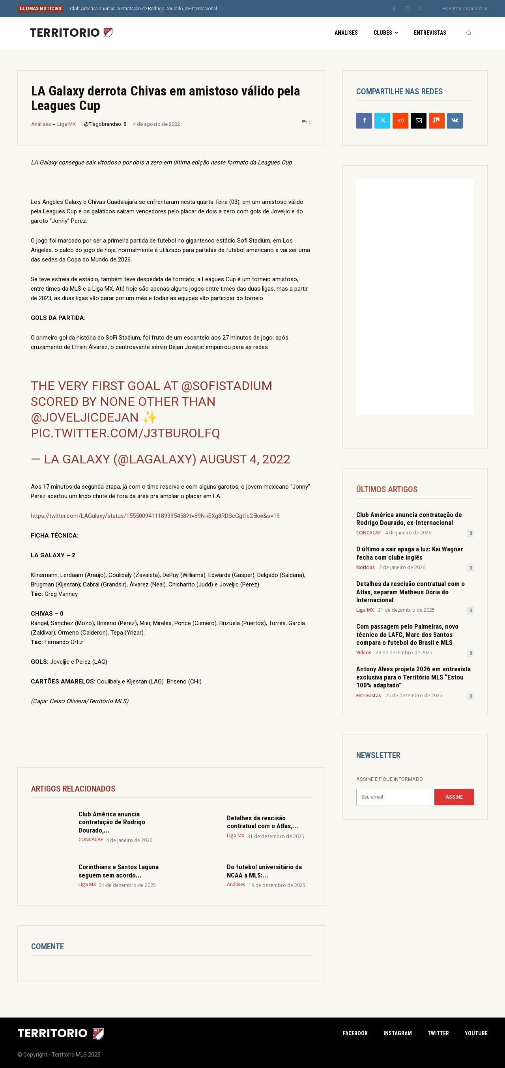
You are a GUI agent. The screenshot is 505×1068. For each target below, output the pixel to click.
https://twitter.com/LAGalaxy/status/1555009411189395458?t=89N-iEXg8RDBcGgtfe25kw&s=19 (155, 515)
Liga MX (66, 124)
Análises (41, 124)
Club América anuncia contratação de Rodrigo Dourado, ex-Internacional (143, 8)
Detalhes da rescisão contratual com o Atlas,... (262, 822)
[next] (279, 8)
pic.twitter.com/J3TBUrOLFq (125, 433)
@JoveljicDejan (85, 417)
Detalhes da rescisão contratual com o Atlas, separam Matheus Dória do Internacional (410, 592)
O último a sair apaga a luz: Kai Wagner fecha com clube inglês (409, 553)
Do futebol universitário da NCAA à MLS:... (264, 871)
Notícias (365, 568)
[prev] (266, 8)
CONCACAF (91, 839)
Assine (454, 797)
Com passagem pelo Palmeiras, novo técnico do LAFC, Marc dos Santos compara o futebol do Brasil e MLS (407, 635)
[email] (395, 797)
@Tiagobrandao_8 (105, 124)
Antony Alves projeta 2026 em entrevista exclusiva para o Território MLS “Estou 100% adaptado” (413, 677)
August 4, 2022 (245, 459)
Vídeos (363, 653)
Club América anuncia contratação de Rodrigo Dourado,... (112, 822)
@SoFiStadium (227, 385)
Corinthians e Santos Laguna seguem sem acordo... (119, 871)
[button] (468, 32)
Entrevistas (368, 695)
